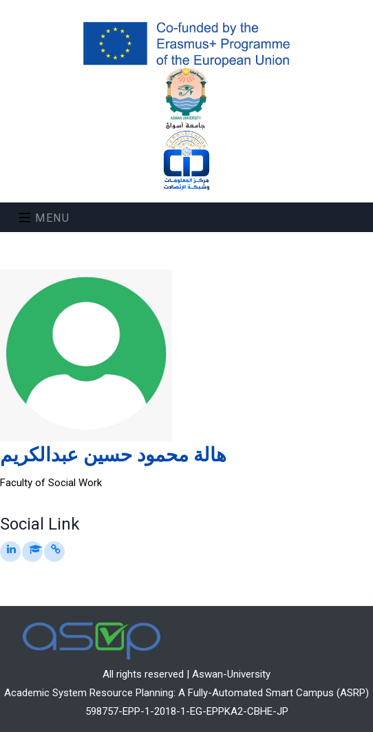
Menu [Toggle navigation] (44, 217)
